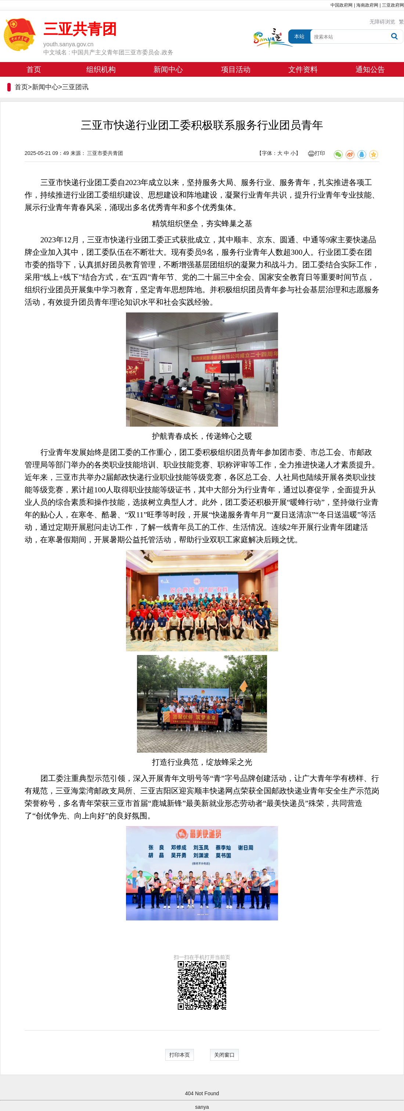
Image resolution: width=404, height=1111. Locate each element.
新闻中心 (168, 69)
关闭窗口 (224, 1055)
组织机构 (101, 69)
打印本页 (179, 1055)
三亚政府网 (393, 5)
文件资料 (303, 69)
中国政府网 (342, 5)
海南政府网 (367, 5)
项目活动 (235, 69)
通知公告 (370, 69)
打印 (316, 153)
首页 (33, 69)
